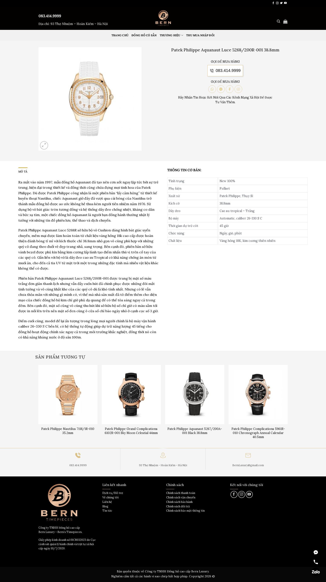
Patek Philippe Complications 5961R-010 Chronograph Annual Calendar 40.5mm (258, 433)
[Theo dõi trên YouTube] (285, 3)
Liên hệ (107, 502)
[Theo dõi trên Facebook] (273, 3)
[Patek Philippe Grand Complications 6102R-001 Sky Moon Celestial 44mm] (131, 394)
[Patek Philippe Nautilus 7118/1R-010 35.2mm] (68, 394)
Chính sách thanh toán (180, 493)
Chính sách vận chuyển (180, 497)
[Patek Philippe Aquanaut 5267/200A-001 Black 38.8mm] (194, 394)
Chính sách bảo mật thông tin (185, 510)
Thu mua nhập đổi (200, 35)
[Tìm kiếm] (278, 21)
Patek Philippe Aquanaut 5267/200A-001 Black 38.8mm (194, 431)
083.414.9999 (50, 15)
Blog (105, 506)
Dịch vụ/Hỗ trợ (112, 493)
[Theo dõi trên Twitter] (281, 3)
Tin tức (107, 510)
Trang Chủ (120, 35)
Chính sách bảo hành (179, 502)
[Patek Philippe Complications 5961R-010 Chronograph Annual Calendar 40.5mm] (258, 394)
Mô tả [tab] (22, 171)
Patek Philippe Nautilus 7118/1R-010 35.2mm (67, 431)
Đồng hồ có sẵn (144, 35)
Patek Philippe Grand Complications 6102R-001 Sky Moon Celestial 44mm (131, 431)
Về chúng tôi (110, 497)
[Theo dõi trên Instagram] (277, 3)
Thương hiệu (171, 35)
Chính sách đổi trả (178, 506)
